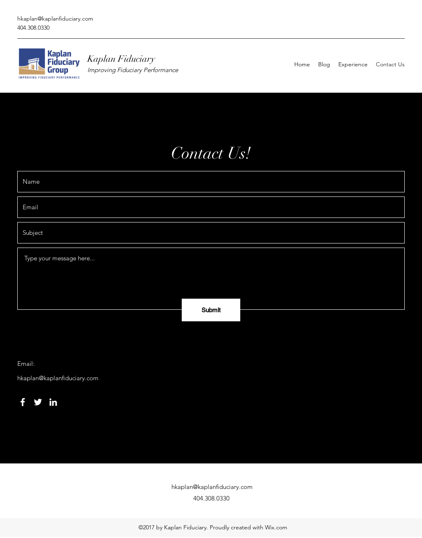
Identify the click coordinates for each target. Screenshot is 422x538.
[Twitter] (38, 402)
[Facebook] (22, 402)
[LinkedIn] (53, 402)
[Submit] (211, 310)
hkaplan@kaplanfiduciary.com (55, 18)
